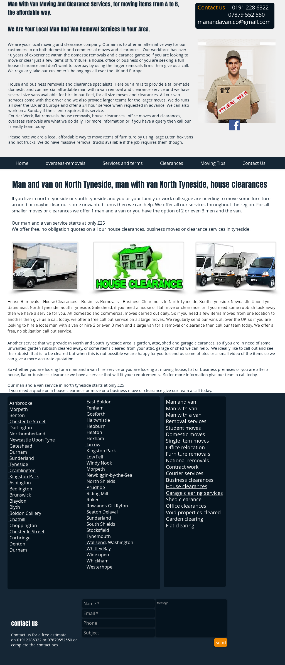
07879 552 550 (246, 14)
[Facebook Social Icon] (234, 125)
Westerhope (98, 567)
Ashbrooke (20, 403)
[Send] (220, 642)
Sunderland (99, 518)
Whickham (98, 561)
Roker (93, 500)
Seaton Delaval (102, 512)
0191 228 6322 (250, 7)
